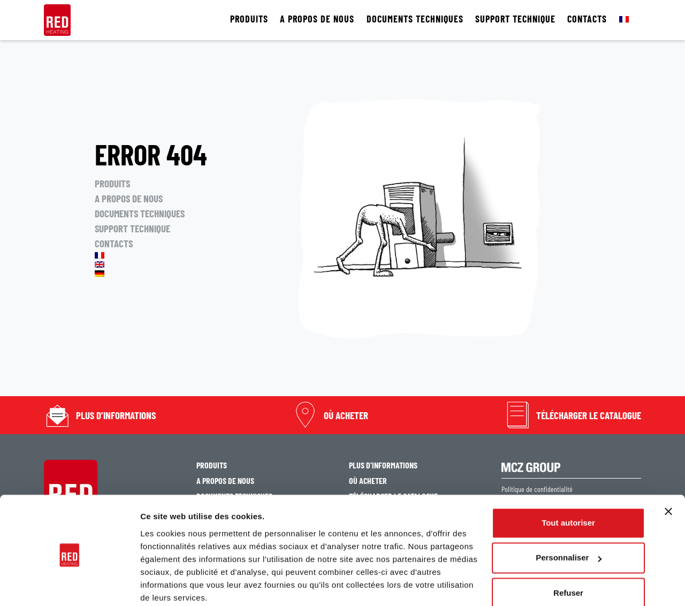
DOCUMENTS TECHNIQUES (415, 19)
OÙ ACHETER (346, 415)
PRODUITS (249, 19)
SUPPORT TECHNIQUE (515, 19)
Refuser (568, 550)
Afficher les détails (176, 584)
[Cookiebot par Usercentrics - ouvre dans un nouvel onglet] (69, 585)
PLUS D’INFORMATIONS (116, 415)
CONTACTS (587, 19)
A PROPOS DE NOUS (317, 19)
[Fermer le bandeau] (668, 469)
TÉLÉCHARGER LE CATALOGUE (588, 415)
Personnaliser (569, 515)
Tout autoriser (568, 480)
